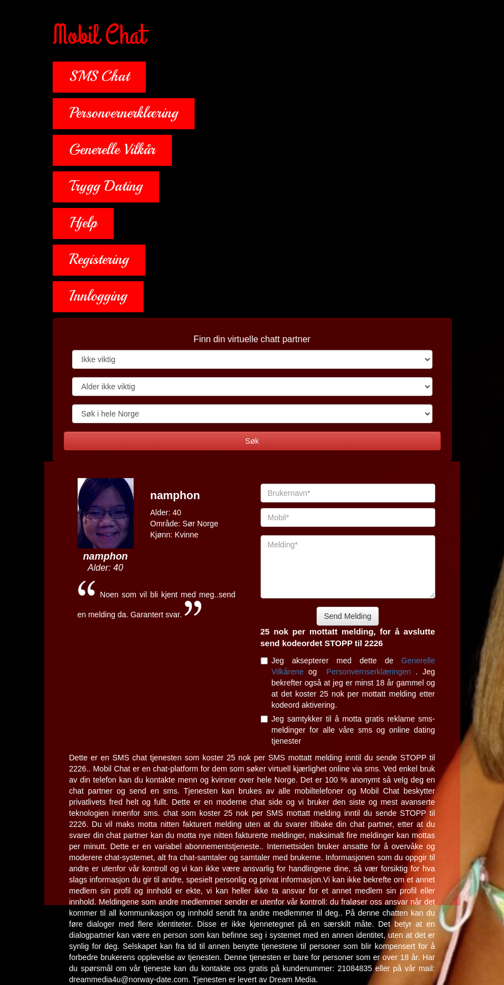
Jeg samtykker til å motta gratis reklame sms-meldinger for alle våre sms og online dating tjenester (348, 729)
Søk (252, 440)
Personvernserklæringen (371, 671)
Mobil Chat (99, 36)
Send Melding (347, 616)
